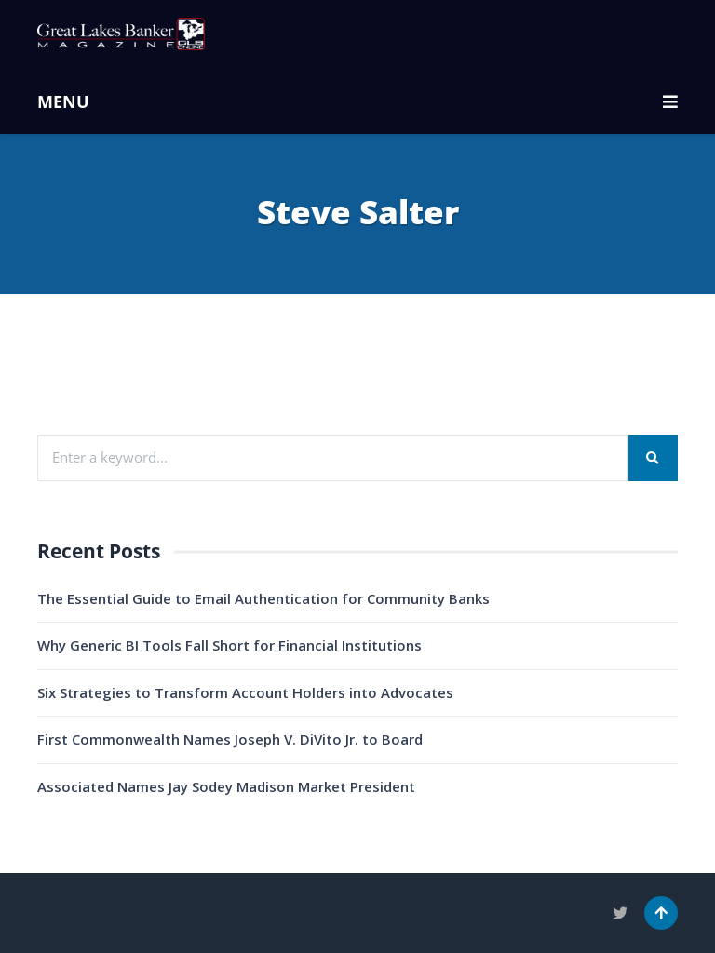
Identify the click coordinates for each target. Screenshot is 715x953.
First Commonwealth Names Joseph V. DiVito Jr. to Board (230, 739)
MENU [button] (357, 101)
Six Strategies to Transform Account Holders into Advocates (245, 692)
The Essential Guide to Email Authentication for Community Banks (263, 598)
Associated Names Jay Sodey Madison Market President (226, 786)
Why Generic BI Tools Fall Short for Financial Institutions (229, 645)
